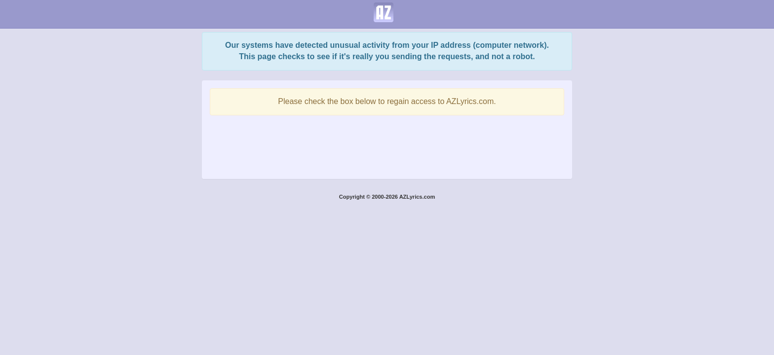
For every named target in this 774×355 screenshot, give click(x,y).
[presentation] (387, 144)
